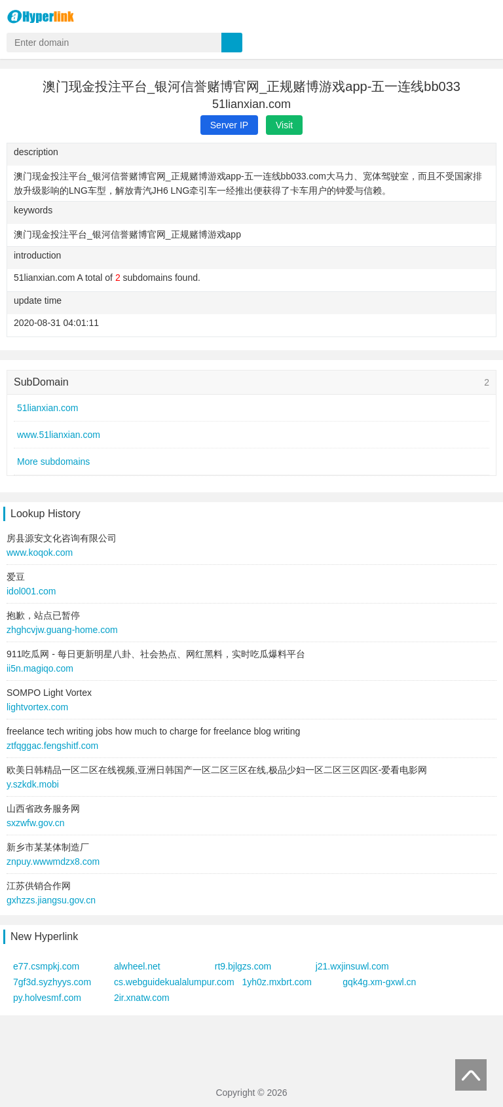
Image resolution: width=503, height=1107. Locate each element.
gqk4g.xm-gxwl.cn (379, 982)
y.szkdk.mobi (33, 784)
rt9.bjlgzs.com (243, 966)
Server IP (229, 125)
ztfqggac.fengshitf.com (52, 745)
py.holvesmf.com (47, 997)
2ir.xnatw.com (142, 997)
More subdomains (53, 461)
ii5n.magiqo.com (40, 668)
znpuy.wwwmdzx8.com (53, 861)
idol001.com (31, 591)
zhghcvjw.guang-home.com (62, 630)
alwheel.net (137, 966)
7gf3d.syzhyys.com (52, 982)
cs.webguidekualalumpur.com (174, 982)
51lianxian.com (47, 408)
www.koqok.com (40, 552)
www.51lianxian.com (58, 434)
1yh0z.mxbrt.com (277, 982)
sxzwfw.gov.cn (35, 823)
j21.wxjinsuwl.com (352, 966)
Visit (284, 125)
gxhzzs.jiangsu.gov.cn (51, 900)
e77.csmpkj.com (46, 966)
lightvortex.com (37, 707)
